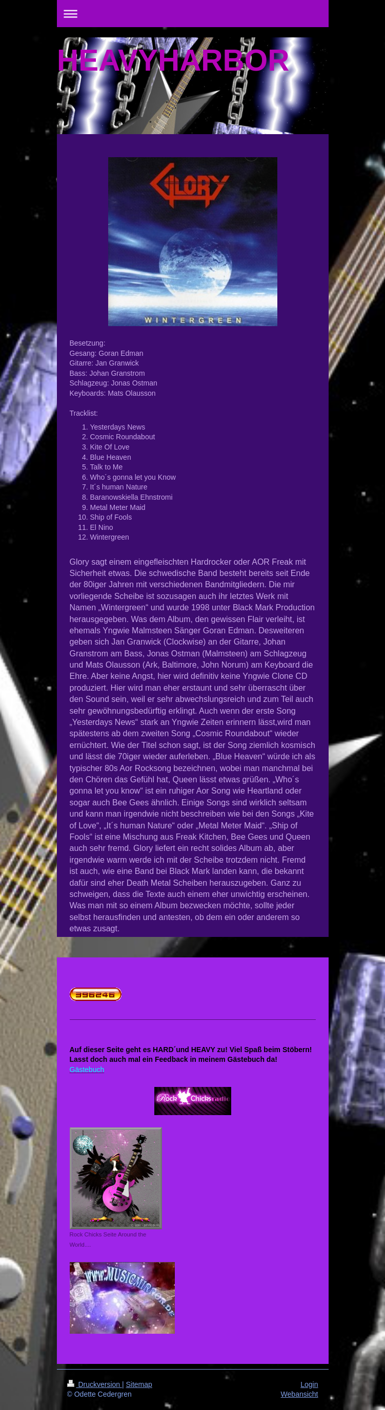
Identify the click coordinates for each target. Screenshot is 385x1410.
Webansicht (299, 1394)
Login (309, 1384)
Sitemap (139, 1384)
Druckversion (94, 1384)
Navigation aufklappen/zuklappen (192, 14)
